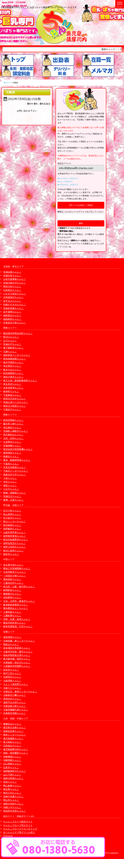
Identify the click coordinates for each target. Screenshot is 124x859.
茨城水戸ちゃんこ (12, 344)
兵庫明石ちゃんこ (12, 676)
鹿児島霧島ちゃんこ (13, 738)
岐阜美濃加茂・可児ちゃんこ (18, 626)
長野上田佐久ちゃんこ (14, 546)
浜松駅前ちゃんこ (12, 597)
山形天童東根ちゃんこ (14, 279)
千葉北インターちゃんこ (15, 470)
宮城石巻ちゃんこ (12, 275)
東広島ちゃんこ (11, 789)
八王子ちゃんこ (11, 488)
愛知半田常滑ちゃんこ (14, 622)
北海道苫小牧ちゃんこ (14, 322)
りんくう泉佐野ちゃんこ (15, 684)
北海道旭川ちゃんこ (13, 297)
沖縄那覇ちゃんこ (12, 760)
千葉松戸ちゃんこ (12, 409)
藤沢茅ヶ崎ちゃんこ (13, 423)
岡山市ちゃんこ (11, 799)
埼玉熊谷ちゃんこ (12, 365)
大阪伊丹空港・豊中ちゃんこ (18, 651)
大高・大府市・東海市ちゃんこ (19, 601)
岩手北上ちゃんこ (12, 300)
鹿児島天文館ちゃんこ (14, 727)
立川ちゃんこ (10, 340)
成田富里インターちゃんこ (16, 355)
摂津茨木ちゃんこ (12, 698)
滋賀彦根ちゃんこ (12, 637)
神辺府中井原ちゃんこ (14, 810)
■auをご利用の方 (64, 181)
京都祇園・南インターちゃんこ (19, 640)
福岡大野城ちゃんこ (13, 778)
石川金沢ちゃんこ (12, 517)
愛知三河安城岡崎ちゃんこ (16, 568)
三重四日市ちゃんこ (13, 582)
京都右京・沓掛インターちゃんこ (20, 691)
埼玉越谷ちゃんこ (12, 427)
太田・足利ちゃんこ (13, 438)
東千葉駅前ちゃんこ (13, 347)
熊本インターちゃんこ (14, 734)
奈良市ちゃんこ (11, 669)
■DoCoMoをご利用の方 (67, 178)
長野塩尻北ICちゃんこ (14, 543)
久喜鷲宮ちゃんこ (12, 441)
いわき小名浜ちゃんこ (14, 293)
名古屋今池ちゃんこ (13, 564)
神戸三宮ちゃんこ (12, 673)
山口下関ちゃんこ (12, 774)
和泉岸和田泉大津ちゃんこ (16, 655)
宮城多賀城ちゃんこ (13, 308)
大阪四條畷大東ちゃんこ (15, 709)
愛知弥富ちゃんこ (12, 579)
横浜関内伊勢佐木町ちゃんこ (18, 333)
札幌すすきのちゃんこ (14, 304)
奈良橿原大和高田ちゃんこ (16, 647)
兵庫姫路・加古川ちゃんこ (16, 662)
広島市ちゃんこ (11, 767)
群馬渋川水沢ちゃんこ (14, 398)
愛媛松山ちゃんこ (12, 723)
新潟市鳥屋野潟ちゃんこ (15, 539)
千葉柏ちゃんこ (11, 463)
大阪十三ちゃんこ (12, 687)
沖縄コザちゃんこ (12, 807)
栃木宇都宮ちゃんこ (13, 362)
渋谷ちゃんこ (10, 481)
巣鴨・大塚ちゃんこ (13, 499)
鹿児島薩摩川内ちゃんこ (15, 749)
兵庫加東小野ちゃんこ (14, 706)
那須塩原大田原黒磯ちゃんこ (18, 449)
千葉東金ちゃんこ (12, 395)
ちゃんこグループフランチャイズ (20, 828)
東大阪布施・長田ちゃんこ (16, 658)
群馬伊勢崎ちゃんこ (13, 420)
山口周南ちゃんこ (12, 763)
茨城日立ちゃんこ (12, 496)
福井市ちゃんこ (11, 554)
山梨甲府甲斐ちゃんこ (14, 532)
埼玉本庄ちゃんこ (12, 384)
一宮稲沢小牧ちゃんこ (14, 575)
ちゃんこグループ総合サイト (18, 821)
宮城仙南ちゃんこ (12, 271)
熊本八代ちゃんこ (12, 792)
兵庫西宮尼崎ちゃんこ (14, 713)
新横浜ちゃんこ (11, 456)
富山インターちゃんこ (14, 521)
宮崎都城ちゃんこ (12, 756)
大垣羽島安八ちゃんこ (14, 571)
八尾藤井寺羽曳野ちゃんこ (16, 666)
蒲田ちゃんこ (10, 485)
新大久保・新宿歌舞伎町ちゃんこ (20, 380)
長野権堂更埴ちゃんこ (14, 535)
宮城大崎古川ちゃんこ (14, 282)
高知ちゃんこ (10, 781)
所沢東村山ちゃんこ (13, 434)
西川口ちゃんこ (11, 336)
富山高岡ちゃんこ (12, 514)
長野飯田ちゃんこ (12, 528)
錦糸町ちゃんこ (11, 391)
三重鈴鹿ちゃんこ (12, 615)
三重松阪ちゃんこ (12, 611)
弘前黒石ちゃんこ (12, 290)
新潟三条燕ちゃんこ (13, 550)
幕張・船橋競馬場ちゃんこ (16, 459)
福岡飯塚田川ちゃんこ (14, 771)
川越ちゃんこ (10, 351)
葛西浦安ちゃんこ (12, 452)
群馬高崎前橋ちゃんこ (14, 358)
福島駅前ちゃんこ (12, 319)
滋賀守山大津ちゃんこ (14, 702)
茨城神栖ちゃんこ (12, 445)
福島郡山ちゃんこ (12, 315)
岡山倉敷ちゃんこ (12, 785)
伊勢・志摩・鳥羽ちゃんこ (16, 619)
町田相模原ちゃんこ (13, 373)
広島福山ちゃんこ (12, 745)
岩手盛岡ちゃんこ (12, 311)
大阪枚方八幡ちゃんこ (14, 695)
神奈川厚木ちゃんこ (13, 376)
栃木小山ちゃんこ (12, 369)
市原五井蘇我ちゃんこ (14, 467)
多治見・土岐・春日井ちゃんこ (19, 586)
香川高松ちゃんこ (12, 742)
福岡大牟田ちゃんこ (13, 803)
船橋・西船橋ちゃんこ (14, 492)
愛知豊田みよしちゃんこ (15, 608)
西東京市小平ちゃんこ (14, 474)
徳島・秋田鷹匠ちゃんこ (15, 752)
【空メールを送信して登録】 (80, 205)
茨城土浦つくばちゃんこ (15, 402)
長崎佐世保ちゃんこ (13, 731)
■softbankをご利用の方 (67, 184)
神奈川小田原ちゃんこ (14, 405)
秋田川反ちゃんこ (12, 286)
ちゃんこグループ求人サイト (18, 825)
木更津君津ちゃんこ (13, 387)
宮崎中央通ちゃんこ (13, 796)
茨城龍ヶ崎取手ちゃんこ (15, 430)
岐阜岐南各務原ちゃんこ (15, 604)
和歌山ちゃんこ (11, 644)
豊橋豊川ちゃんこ (12, 593)
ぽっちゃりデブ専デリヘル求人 (19, 832)
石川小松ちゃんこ (12, 510)
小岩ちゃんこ (10, 478)
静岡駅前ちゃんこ (12, 590)
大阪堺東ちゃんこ (12, 680)
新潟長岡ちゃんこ (12, 525)
